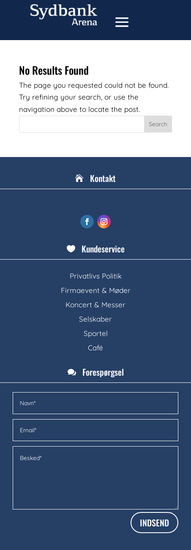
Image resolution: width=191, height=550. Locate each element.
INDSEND (154, 522)
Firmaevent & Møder (96, 290)
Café (95, 347)
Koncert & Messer (95, 304)
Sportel (96, 333)
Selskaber (95, 318)
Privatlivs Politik (96, 275)
